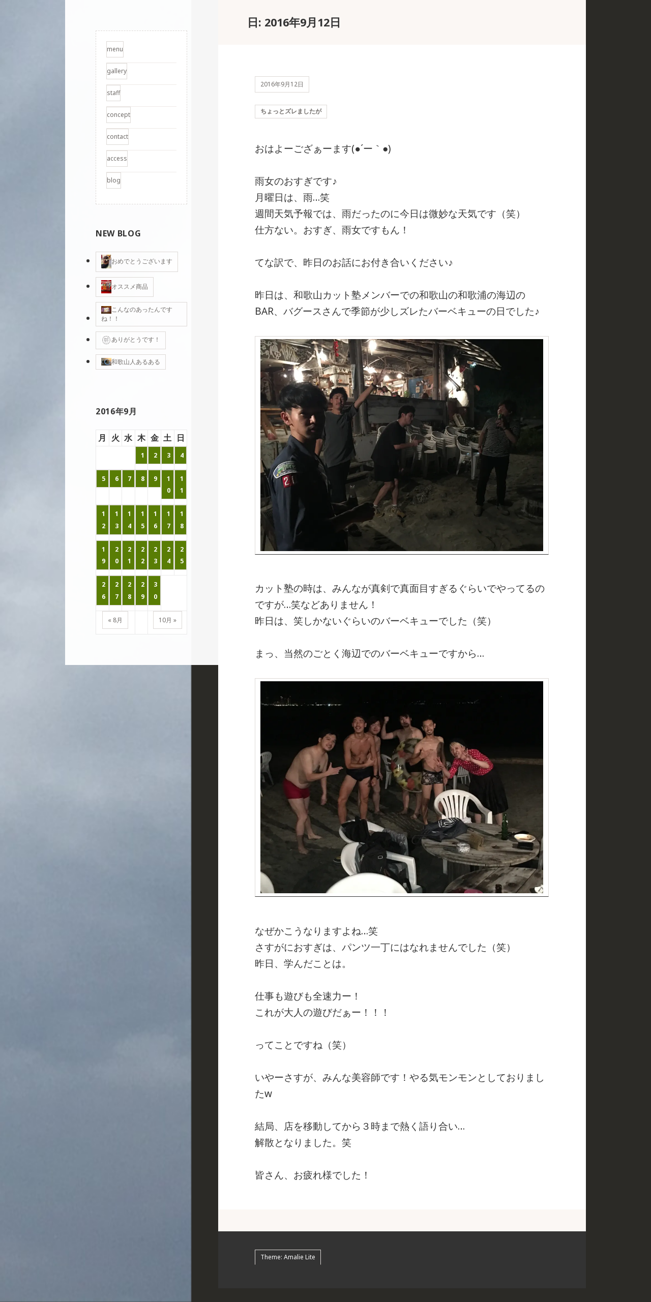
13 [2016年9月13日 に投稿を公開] (117, 519)
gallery (117, 71)
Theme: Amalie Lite (287, 1270)
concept (118, 114)
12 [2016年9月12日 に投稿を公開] (103, 519)
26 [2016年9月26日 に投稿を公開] (103, 590)
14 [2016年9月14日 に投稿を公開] (129, 519)
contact (117, 136)
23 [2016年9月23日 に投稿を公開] (155, 555)
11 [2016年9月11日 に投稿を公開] (182, 484)
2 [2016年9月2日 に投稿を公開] (155, 455)
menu (115, 49)
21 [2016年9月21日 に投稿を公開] (129, 555)
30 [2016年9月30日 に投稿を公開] (155, 590)
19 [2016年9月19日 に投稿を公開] (103, 555)
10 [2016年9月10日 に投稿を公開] (168, 484)
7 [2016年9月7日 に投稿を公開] (129, 478)
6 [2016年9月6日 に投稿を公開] (117, 478)
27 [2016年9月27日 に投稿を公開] (117, 590)
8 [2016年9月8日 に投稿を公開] (142, 478)
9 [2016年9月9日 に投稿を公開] (155, 478)
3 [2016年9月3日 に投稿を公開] (168, 455)
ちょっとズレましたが (290, 117)
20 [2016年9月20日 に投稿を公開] (117, 555)
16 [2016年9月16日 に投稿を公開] (155, 519)
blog (114, 180)
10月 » (167, 620)
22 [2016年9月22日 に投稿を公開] (142, 555)
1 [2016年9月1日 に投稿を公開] (142, 455)
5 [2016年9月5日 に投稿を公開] (103, 478)
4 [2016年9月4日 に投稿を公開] (182, 455)
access (117, 158)
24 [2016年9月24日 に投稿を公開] (168, 555)
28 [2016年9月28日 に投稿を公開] (129, 590)
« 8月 (115, 620)
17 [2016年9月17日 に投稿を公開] (168, 519)
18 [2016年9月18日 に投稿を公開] (182, 519)
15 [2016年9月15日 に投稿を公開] (142, 519)
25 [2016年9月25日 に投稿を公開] (182, 555)
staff (113, 92)
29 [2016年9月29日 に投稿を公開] (142, 590)
